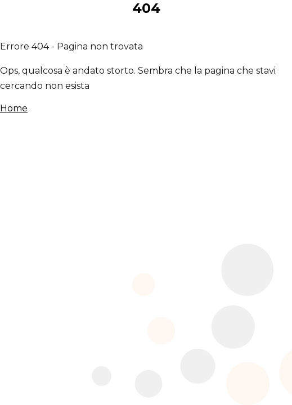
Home (14, 108)
